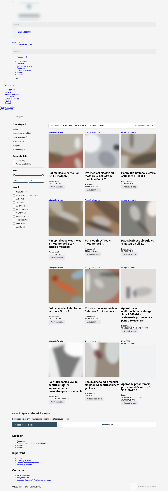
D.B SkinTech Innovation (25, 195)
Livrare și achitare (24, 70)
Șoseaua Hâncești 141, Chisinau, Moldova (34, 480)
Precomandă (22, 164)
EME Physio (21, 199)
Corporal (16, 146)
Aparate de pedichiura (22, 133)
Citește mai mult (94, 399)
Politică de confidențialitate (28, 463)
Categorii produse (22, 46)
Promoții (22, 61)
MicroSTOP (20, 209)
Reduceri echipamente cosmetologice (32, 443)
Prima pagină (13, 116)
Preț (102, 125)
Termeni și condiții (24, 465)
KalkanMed (20, 206)
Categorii (16, 42)
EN (20, 79)
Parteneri (20, 64)
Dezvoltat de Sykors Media (143, 486)
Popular (93, 125)
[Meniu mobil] (13, 1)
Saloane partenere (24, 66)
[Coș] (22, 38)
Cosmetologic (19, 150)
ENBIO (18, 202)
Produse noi (80, 125)
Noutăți (20, 72)
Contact (20, 74)
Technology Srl (21, 220)
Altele (15, 129)
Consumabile (18, 141)
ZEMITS (19, 227)
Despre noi (21, 68)
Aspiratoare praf (20, 137)
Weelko (19, 223)
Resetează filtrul (144, 125)
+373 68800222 (24, 32)
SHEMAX (19, 213)
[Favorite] (15, 38)
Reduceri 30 (22, 57)
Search (153, 24)
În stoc (19, 160)
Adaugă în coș (56, 187)
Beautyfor (20, 192)
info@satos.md (23, 478)
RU (14, 79)
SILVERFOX (21, 216)
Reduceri (67, 125)
